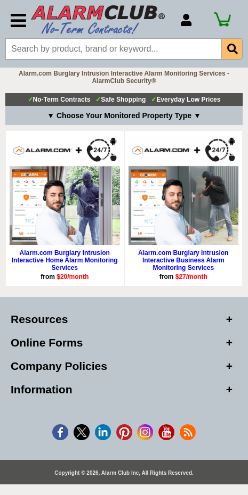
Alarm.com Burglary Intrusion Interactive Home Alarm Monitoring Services (65, 260)
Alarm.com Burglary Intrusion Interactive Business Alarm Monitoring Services (183, 260)
